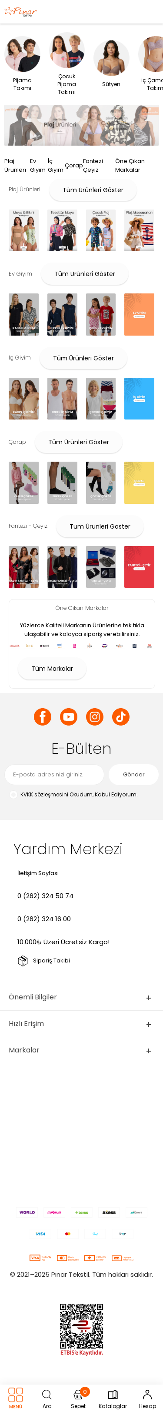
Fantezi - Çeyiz (95, 165)
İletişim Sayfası (38, 873)
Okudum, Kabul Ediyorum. (73, 794)
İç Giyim (55, 165)
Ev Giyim (38, 165)
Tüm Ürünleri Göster (93, 190)
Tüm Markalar (52, 668)
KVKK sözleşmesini (44, 794)
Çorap (74, 165)
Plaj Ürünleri (15, 165)
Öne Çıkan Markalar (130, 165)
